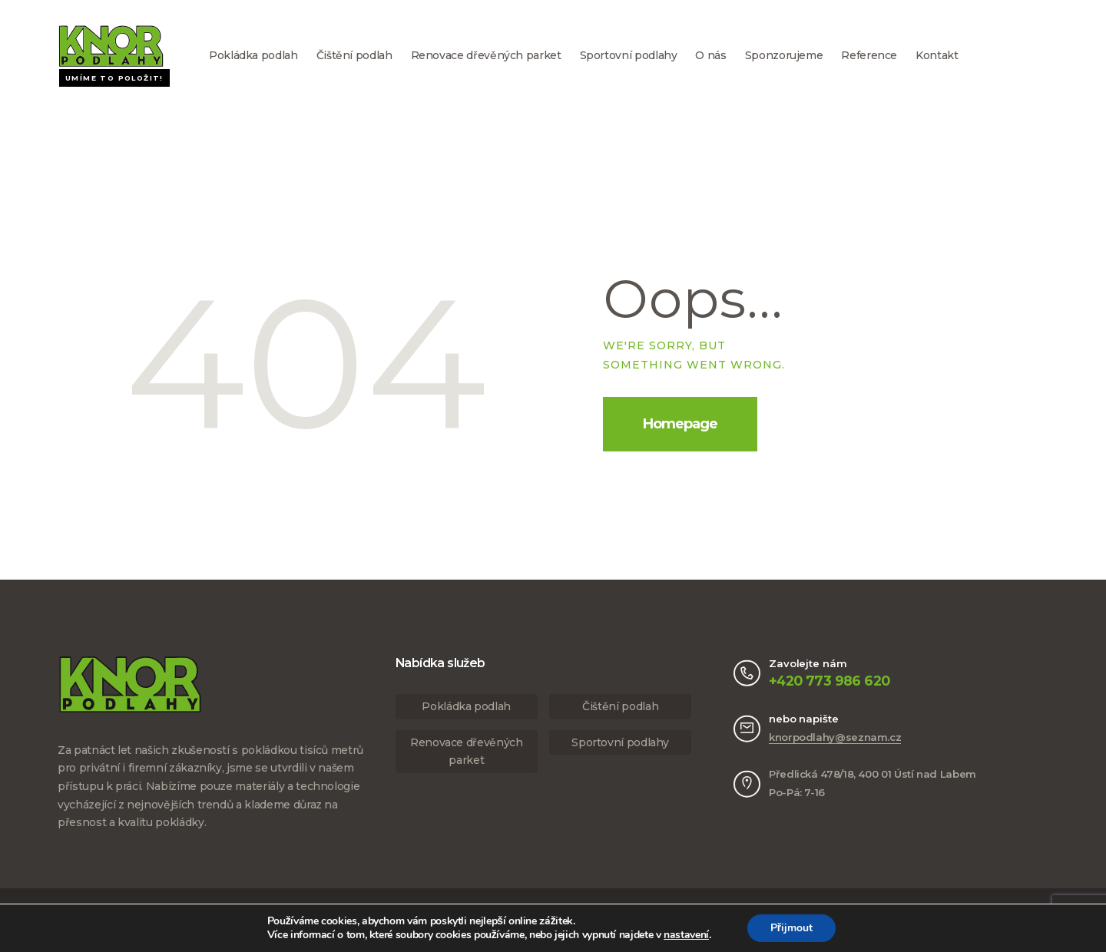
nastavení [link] (686, 934)
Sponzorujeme (784, 55)
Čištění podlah (354, 55)
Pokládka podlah (253, 55)
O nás (710, 55)
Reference (869, 55)
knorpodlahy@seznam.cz (835, 737)
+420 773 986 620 (829, 681)
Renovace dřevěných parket (486, 55)
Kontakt (937, 55)
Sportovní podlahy (628, 55)
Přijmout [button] (791, 928)
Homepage (680, 423)
